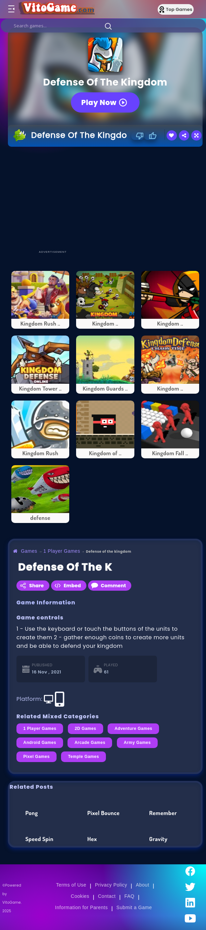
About (142, 885)
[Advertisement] (107, 198)
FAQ (129, 896)
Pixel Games (36, 756)
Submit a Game (134, 907)
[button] (108, 26)
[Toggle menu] (11, 9)
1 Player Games (62, 551)
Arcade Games (89, 742)
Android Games (39, 742)
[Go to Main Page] (56, 9)
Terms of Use (71, 885)
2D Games (85, 728)
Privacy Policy (111, 885)
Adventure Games (133, 728)
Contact (107, 896)
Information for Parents (81, 907)
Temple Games (83, 756)
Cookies (80, 896)
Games (29, 551)
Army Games (137, 742)
